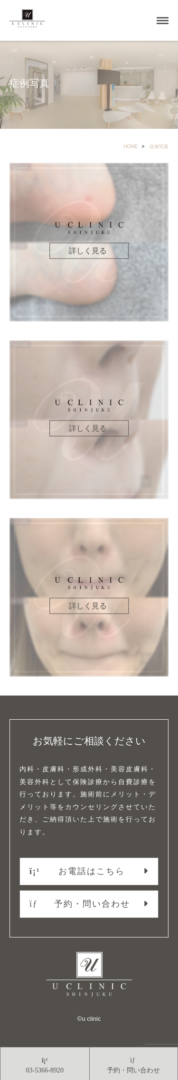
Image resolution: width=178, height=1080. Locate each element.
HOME (130, 146)
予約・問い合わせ (79, 904)
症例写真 (159, 146)
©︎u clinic (89, 1018)
